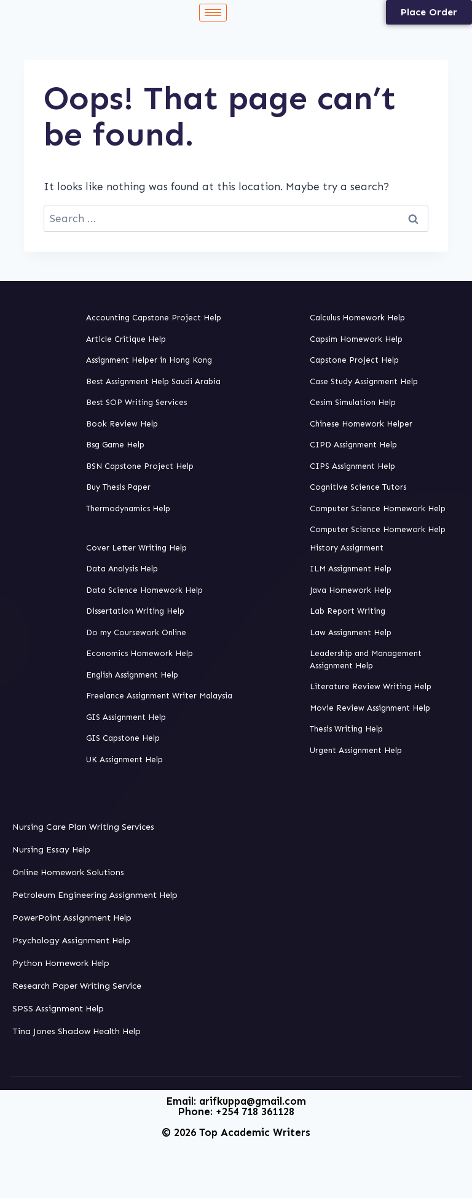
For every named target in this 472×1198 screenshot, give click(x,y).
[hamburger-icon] (213, 12)
